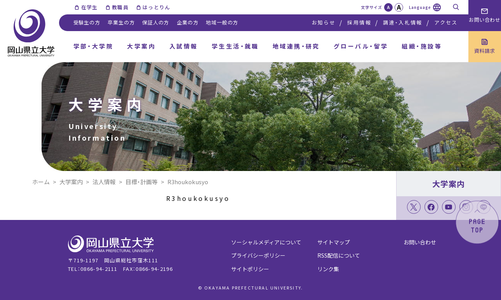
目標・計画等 (141, 182)
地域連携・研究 (296, 46)
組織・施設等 (422, 46)
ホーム (41, 182)
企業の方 (187, 22)
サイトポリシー (250, 269)
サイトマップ (333, 242)
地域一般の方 (222, 22)
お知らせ (324, 22)
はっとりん (156, 7)
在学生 (89, 7)
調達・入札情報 (402, 22)
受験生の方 (86, 22)
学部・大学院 (93, 46)
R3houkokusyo (198, 198)
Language (420, 7)
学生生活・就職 (235, 46)
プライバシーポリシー (258, 255)
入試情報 (183, 46)
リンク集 (328, 269)
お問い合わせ (420, 242)
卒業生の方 (121, 22)
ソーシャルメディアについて (266, 242)
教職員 (120, 7)
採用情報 (359, 22)
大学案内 (141, 46)
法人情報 (104, 182)
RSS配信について (338, 255)
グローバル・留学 (361, 46)
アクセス (446, 22)
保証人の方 (155, 22)
